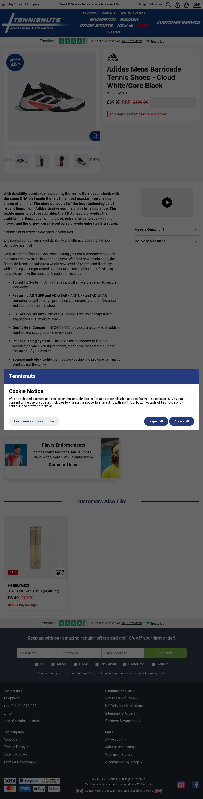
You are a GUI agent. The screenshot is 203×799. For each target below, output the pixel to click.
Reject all (156, 421)
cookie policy (161, 398)
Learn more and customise (34, 421)
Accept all (181, 421)
